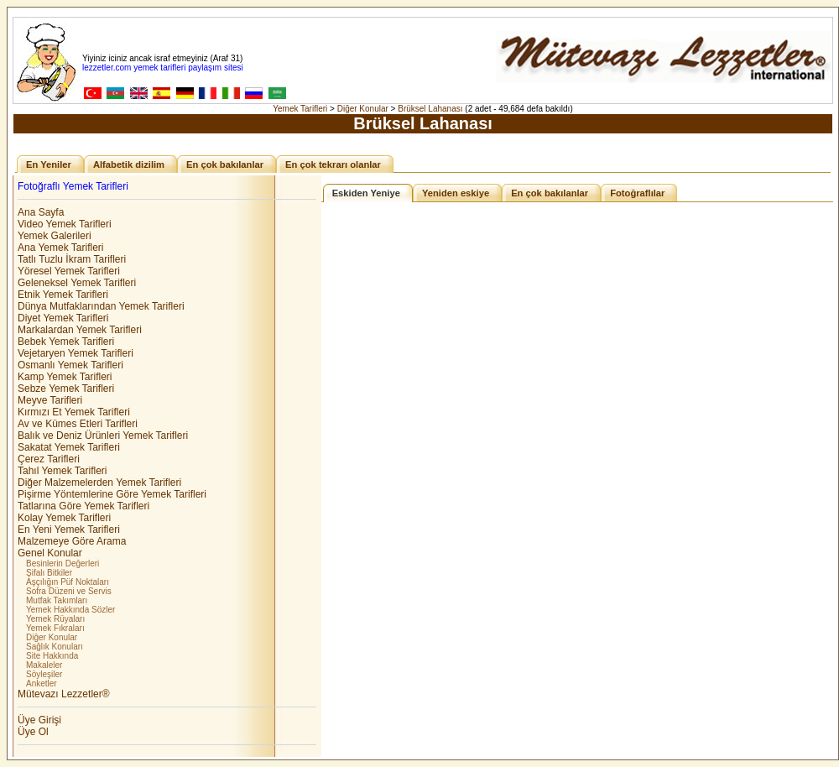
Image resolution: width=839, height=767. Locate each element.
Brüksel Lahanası (430, 108)
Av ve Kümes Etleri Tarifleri (78, 424)
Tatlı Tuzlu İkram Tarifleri (72, 259)
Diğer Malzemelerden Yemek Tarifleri (99, 482)
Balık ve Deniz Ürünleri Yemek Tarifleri (103, 435)
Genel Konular (50, 553)
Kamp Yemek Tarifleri (65, 377)
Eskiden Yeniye (366, 193)
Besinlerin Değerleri (62, 563)
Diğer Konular (362, 108)
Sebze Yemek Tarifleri (66, 388)
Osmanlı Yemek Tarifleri (70, 365)
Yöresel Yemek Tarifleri (69, 271)
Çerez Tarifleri (49, 459)
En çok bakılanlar (224, 164)
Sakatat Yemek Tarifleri (69, 447)
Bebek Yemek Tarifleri (66, 341)
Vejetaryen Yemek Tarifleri (75, 353)
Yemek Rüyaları (55, 619)
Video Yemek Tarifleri (65, 224)
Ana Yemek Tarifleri (61, 247)
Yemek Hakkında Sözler (70, 609)
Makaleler (44, 665)
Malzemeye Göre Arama (72, 541)
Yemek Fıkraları (55, 628)
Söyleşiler (44, 674)
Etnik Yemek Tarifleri (63, 294)
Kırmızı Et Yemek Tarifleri (74, 412)
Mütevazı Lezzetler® (64, 694)
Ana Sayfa (41, 212)
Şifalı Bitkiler (49, 572)
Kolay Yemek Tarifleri (64, 518)
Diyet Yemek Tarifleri (63, 318)
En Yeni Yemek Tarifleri (69, 529)
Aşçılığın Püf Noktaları (67, 582)
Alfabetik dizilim (128, 164)
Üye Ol (33, 732)
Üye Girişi (39, 720)
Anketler (41, 683)
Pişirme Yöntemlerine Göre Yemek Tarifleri (112, 494)
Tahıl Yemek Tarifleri (62, 471)
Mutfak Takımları (56, 600)
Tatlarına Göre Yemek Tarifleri (83, 506)
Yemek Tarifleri (300, 108)
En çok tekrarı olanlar (333, 164)
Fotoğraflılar (637, 193)
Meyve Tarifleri (50, 400)
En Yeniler (48, 164)
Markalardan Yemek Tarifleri (80, 330)
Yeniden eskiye (455, 193)
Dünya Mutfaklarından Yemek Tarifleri (101, 306)
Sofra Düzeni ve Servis (69, 591)
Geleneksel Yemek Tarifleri (77, 283)
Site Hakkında (52, 655)
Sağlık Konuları (54, 646)
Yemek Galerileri (54, 236)
